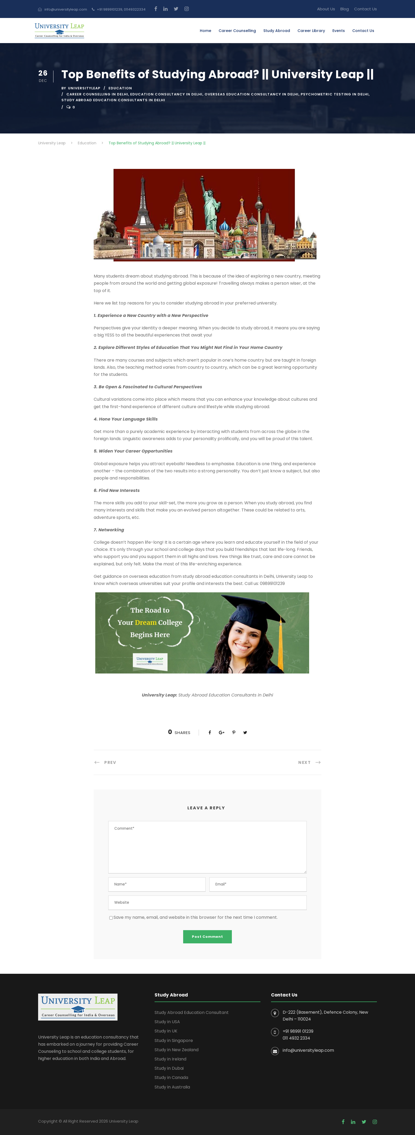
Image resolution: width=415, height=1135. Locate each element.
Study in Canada (171, 1077)
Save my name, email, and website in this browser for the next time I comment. (196, 917)
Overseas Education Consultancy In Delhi (252, 94)
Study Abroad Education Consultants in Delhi (113, 100)
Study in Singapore (174, 1040)
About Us (326, 9)
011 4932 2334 (296, 1038)
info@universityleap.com (308, 1050)
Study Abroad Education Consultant (192, 1012)
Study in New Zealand (177, 1050)
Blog (344, 9)
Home (205, 30)
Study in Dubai (169, 1068)
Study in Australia (172, 1087)
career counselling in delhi (97, 94)
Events (338, 30)
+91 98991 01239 (298, 1031)
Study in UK (166, 1031)
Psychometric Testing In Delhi (335, 94)
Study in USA (167, 1022)
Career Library (311, 30)
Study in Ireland (170, 1059)
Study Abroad (276, 30)
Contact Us (365, 9)
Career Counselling (237, 30)
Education (120, 88)
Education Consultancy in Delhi (166, 94)
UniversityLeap (84, 88)
